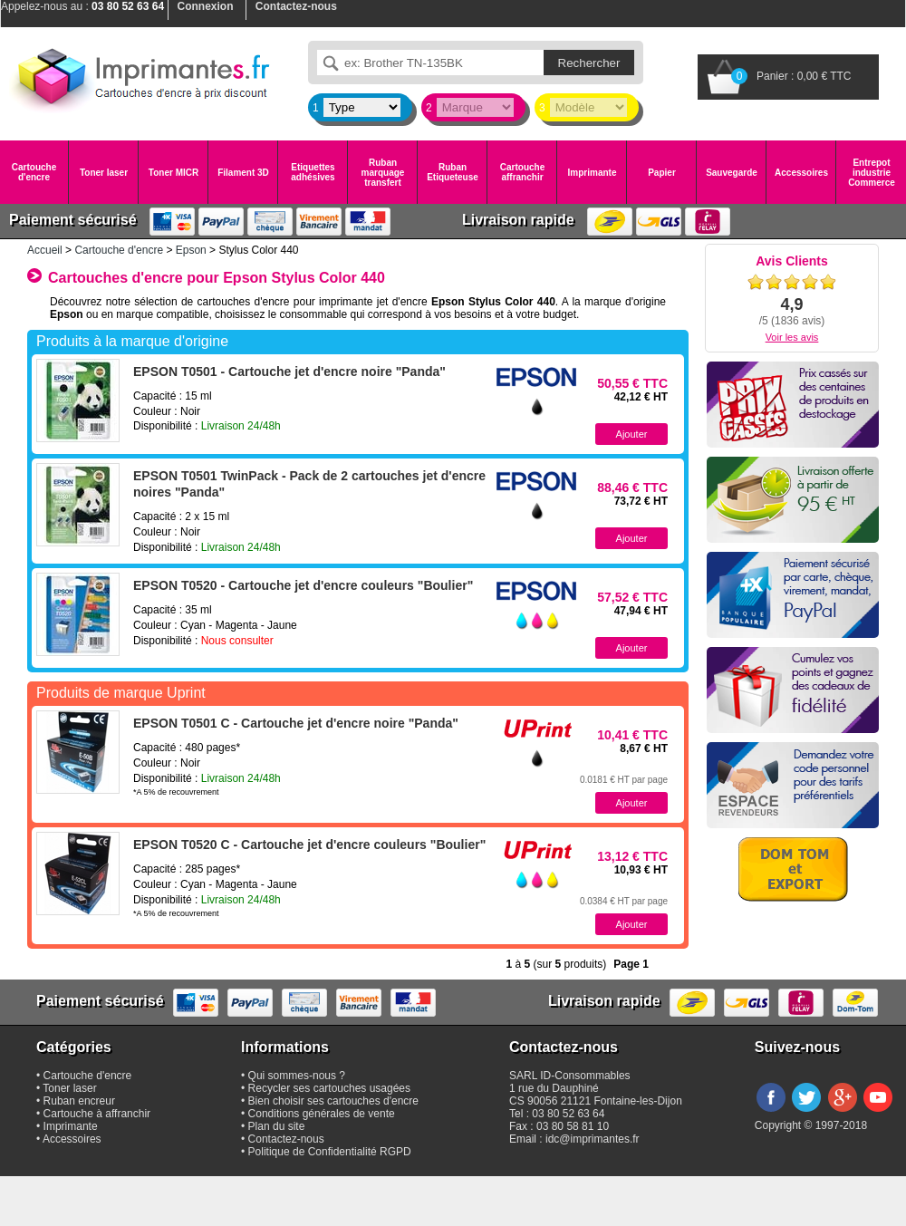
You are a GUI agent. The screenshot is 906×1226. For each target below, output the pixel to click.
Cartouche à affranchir (97, 1113)
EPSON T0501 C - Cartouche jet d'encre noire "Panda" (295, 723)
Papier (662, 173)
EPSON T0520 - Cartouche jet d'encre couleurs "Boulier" (303, 585)
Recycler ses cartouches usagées (329, 1088)
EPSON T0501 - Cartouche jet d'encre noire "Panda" (289, 371)
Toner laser (104, 173)
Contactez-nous (286, 1139)
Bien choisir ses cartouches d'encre (333, 1101)
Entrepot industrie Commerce (871, 173)
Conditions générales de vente (321, 1113)
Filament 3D (243, 173)
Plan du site (276, 1126)
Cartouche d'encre (34, 172)
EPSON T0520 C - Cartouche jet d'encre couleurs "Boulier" (309, 844)
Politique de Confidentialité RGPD (329, 1151)
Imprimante (592, 173)
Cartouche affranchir (522, 172)
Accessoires (801, 173)
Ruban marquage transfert (383, 173)
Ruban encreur (79, 1101)
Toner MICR (173, 173)
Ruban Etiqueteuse (452, 172)
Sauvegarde (731, 173)
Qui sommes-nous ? (296, 1075)
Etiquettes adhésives (312, 172)
